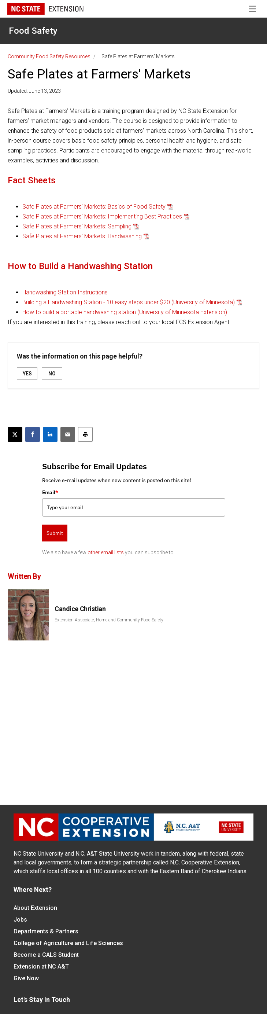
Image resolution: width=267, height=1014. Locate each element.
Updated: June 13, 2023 (34, 91)
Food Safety (33, 31)
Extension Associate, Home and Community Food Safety (109, 619)
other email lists (106, 552)
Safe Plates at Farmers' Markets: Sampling (76, 226)
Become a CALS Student (46, 954)
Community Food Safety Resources (49, 56)
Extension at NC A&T (41, 966)
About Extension (35, 907)
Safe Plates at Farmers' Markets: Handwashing (82, 236)
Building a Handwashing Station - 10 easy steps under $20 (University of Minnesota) (128, 302)
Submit (55, 533)
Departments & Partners (46, 931)
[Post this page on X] (15, 434)
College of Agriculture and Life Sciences (68, 943)
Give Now (26, 978)
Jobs (20, 919)
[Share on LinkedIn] (50, 434)
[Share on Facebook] (32, 434)
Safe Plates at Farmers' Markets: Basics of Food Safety (94, 206)
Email (50, 492)
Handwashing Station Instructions (65, 292)
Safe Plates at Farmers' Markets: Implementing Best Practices (102, 216)
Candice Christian (80, 609)
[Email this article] (67, 434)
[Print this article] (85, 434)
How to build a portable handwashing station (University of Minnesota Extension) (124, 312)
